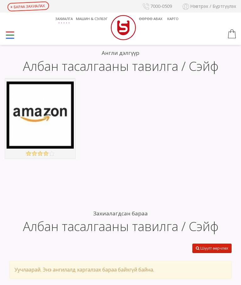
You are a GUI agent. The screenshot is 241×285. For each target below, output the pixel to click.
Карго (172, 18)
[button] (232, 34)
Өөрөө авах (150, 18)
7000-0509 (157, 6)
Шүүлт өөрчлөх (212, 248)
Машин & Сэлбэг (92, 18)
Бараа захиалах (28, 6)
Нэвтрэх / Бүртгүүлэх (209, 6)
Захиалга (64, 18)
